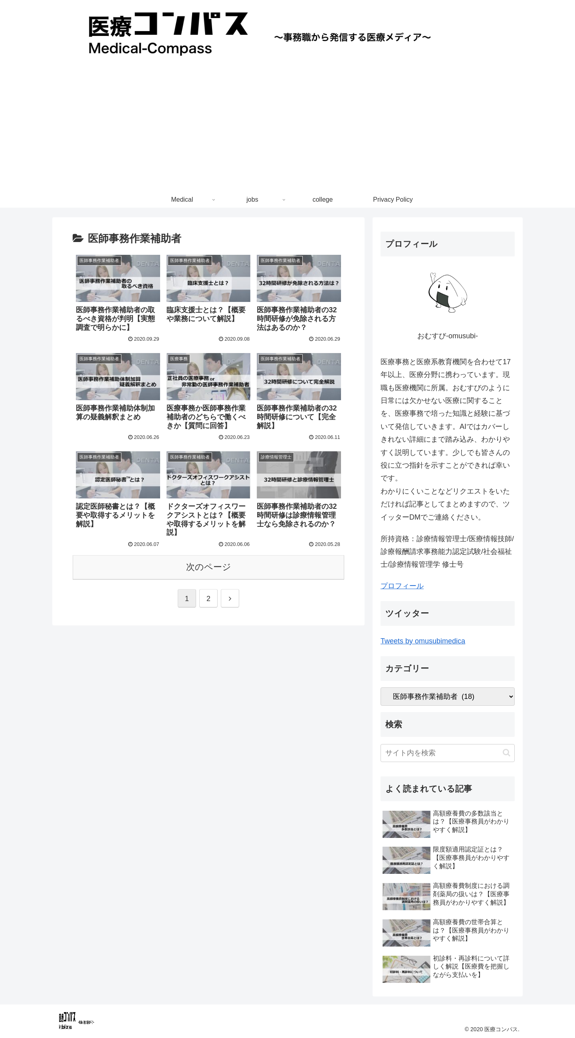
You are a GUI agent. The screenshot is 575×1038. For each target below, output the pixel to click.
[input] (448, 753)
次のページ (208, 567)
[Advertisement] (287, 132)
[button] (507, 752)
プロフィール (402, 586)
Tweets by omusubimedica (423, 641)
